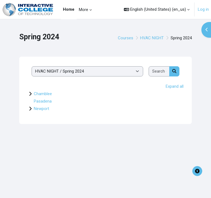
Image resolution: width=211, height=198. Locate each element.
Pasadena (43, 101)
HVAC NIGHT (152, 37)
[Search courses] (159, 71)
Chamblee (43, 93)
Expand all (175, 86)
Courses (125, 37)
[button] (156, 9)
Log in (203, 9)
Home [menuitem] (68, 9)
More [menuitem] (83, 9)
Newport (41, 108)
